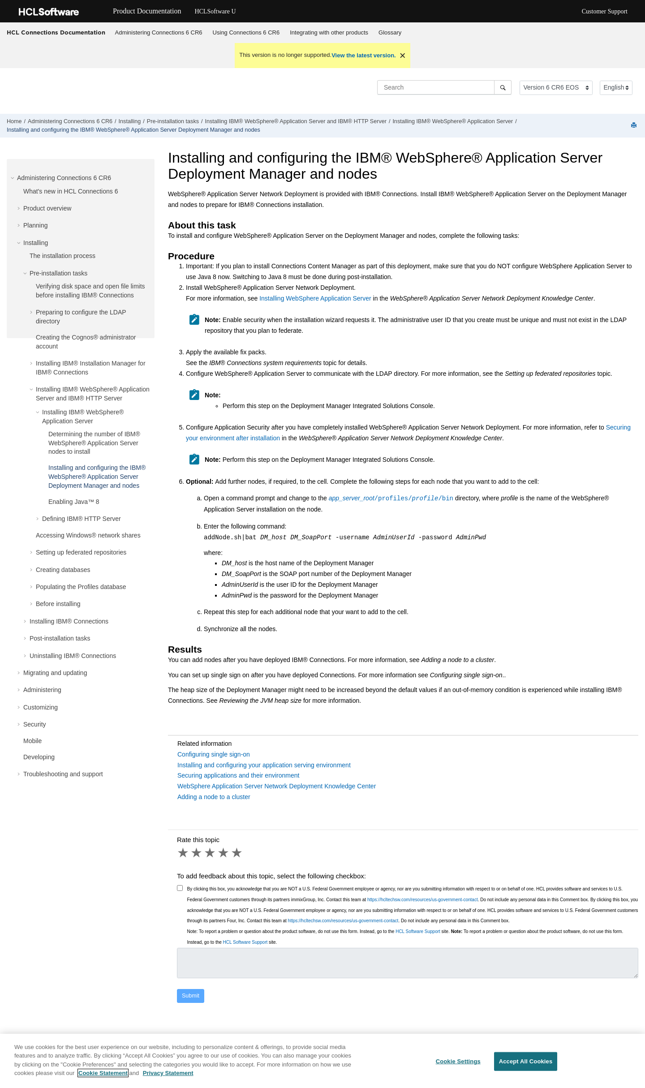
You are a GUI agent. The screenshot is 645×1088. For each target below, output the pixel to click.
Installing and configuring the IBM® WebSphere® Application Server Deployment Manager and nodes (133, 130)
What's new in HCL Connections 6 (70, 191)
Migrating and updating (55, 672)
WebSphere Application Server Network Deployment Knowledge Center (276, 786)
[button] (13, 178)
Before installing (58, 603)
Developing (39, 757)
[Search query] (444, 87)
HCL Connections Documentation (56, 32)
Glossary (389, 32)
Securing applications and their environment (238, 775)
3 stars (210, 852)
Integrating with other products (329, 32)
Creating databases (63, 569)
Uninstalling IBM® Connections (73, 655)
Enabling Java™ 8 (73, 501)
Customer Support (605, 11)
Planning (35, 225)
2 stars (197, 852)
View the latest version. (363, 55)
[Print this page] (635, 125)
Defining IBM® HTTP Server (81, 518)
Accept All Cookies (526, 1061)
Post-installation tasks (60, 638)
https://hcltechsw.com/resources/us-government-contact (422, 899)
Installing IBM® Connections (69, 621)
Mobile (32, 740)
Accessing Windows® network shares (88, 535)
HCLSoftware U (215, 11)
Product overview (47, 208)
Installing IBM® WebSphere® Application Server (452, 121)
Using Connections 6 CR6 (246, 32)
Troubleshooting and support (63, 774)
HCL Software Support (418, 931)
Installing (130, 121)
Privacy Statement (168, 1073)
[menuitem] (158, 32)
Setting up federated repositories (81, 552)
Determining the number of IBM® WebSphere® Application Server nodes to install (94, 442)
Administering (42, 689)
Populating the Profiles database (81, 586)
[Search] (503, 87)
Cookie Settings (458, 1061)
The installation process (62, 255)
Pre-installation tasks (173, 121)
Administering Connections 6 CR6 (158, 32)
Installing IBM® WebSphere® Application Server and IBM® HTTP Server (296, 121)
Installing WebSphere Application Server (315, 298)
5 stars (237, 852)
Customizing (40, 707)
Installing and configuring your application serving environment (264, 765)
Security (34, 724)
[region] (322, 1061)
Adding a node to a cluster (213, 796)
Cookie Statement (103, 1073)
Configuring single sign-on (213, 754)
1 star (183, 852)
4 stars (224, 852)
